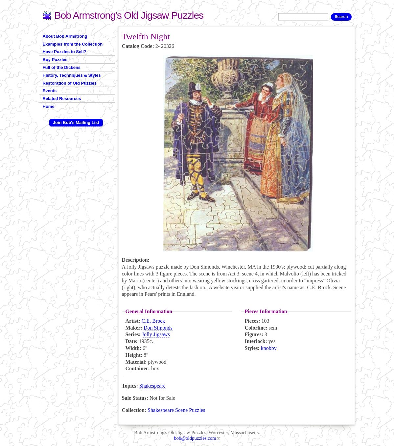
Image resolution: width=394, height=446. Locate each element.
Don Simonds (158, 328)
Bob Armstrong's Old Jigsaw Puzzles (129, 15)
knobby (269, 348)
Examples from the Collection (73, 44)
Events (50, 90)
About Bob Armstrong (65, 36)
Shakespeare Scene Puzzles (176, 410)
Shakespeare (152, 386)
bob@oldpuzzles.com (197, 438)
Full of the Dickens (62, 67)
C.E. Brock (153, 321)
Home (49, 106)
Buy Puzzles (55, 59)
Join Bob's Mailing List (76, 122)
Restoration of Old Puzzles (70, 83)
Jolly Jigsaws (156, 334)
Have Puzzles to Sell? (64, 51)
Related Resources (62, 98)
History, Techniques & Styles (72, 75)
